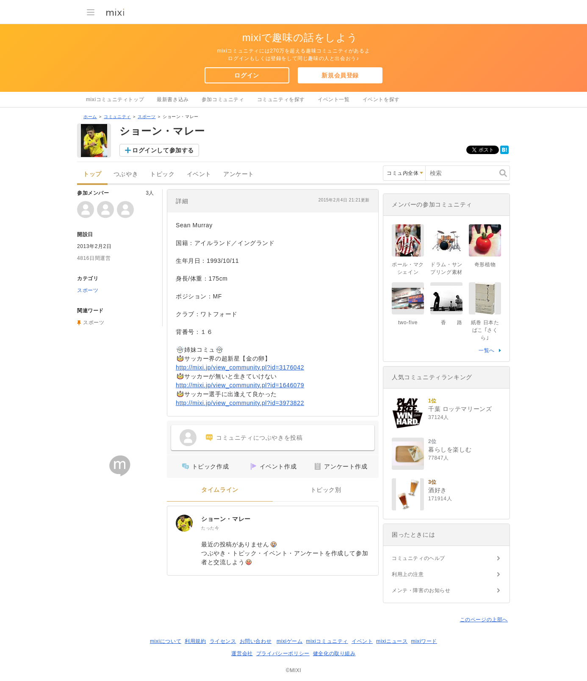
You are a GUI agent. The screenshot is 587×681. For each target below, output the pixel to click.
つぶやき (126, 174)
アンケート (238, 174)
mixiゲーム (290, 641)
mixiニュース (391, 641)
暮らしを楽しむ (449, 449)
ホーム (90, 116)
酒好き (437, 490)
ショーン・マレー (226, 519)
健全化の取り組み (334, 653)
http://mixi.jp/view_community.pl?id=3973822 (240, 403)
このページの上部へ (484, 620)
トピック (162, 174)
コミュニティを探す (281, 99)
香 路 (449, 322)
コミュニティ (117, 116)
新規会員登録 (340, 75)
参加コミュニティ (223, 99)
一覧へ (487, 350)
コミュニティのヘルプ (418, 558)
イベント (199, 174)
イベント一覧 (334, 99)
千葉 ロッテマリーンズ (460, 408)
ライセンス (223, 641)
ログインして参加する (163, 150)
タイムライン (219, 490)
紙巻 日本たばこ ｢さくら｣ (485, 330)
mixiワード (424, 641)
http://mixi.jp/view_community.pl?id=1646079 (240, 385)
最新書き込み (173, 99)
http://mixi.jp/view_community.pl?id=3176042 (240, 367)
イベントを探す (381, 99)
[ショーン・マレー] (184, 523)
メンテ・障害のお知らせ (421, 590)
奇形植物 (485, 264)
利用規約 (195, 641)
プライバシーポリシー (283, 653)
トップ (92, 174)
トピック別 (325, 490)
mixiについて (165, 641)
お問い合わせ (256, 641)
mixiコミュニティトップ (115, 99)
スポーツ (146, 116)
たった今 (210, 528)
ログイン (246, 75)
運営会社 (241, 653)
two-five (408, 322)
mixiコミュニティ (327, 641)
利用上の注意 (408, 574)
